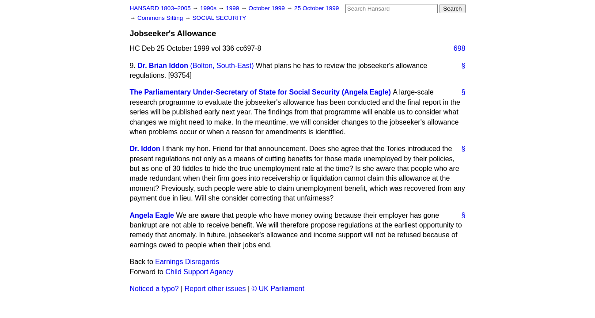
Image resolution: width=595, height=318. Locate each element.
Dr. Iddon (145, 148)
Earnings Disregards (187, 261)
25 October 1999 (316, 8)
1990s (209, 8)
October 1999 (268, 8)
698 (460, 48)
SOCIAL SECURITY (219, 18)
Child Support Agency (199, 272)
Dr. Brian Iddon (162, 65)
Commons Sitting (161, 18)
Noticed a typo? (154, 288)
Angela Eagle (152, 215)
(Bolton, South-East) (222, 65)
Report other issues (215, 288)
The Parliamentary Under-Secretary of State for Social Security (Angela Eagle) (260, 92)
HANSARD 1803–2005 (160, 8)
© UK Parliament (278, 288)
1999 (233, 8)
